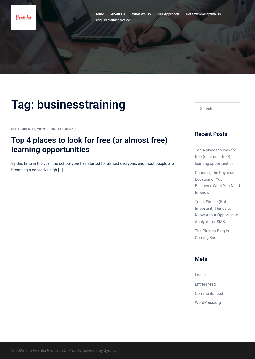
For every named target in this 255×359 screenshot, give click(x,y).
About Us (118, 14)
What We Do (141, 14)
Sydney (110, 350)
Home (99, 14)
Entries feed (205, 284)
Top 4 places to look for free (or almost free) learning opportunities (89, 144)
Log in (200, 275)
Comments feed (209, 293)
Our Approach (168, 14)
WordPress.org (208, 302)
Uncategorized (64, 129)
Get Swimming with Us (203, 14)
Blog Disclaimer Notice (112, 20)
